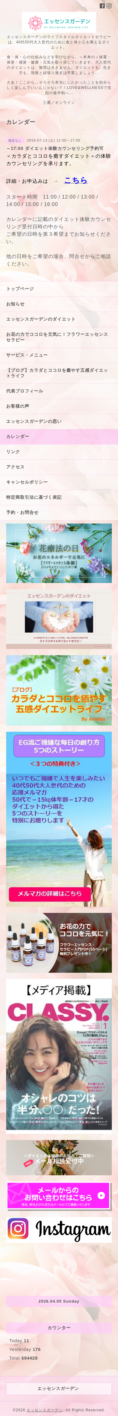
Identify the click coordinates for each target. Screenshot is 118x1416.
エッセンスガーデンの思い (34, 421)
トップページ (20, 288)
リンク (13, 451)
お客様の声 (17, 406)
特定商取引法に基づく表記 (34, 497)
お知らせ (15, 303)
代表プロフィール (24, 390)
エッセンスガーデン (45, 1410)
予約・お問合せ (22, 512)
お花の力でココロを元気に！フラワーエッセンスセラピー (57, 337)
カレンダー (17, 436)
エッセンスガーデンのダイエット (41, 319)
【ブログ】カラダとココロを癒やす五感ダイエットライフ (57, 373)
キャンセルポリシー (27, 482)
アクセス (15, 466)
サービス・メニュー (27, 355)
